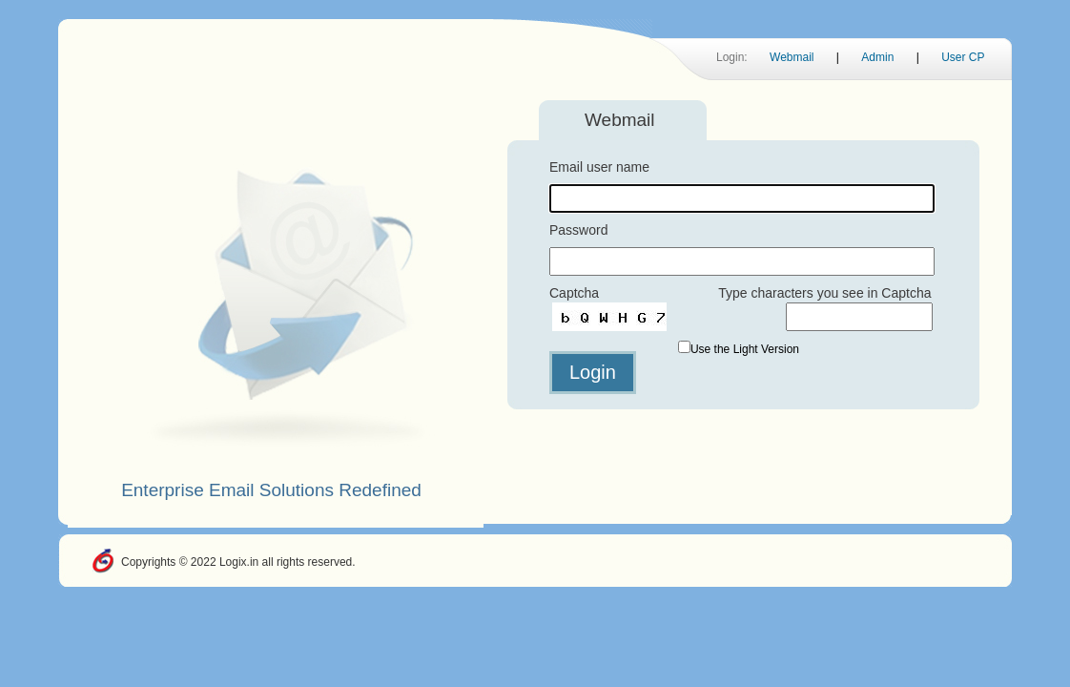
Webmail (791, 57)
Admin (877, 57)
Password (578, 230)
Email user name (599, 167)
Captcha (574, 293)
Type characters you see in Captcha (824, 293)
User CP (962, 57)
